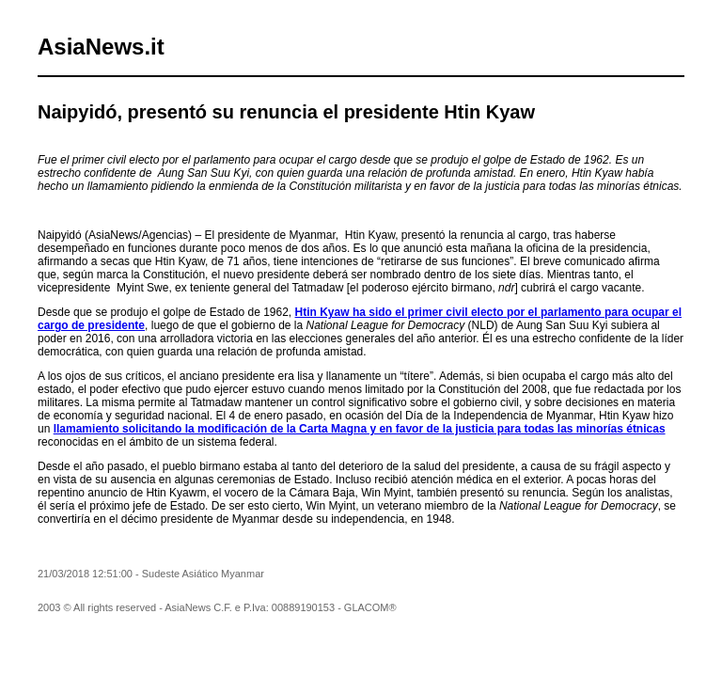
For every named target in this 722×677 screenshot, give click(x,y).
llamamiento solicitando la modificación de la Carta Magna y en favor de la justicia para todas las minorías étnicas (360, 428)
